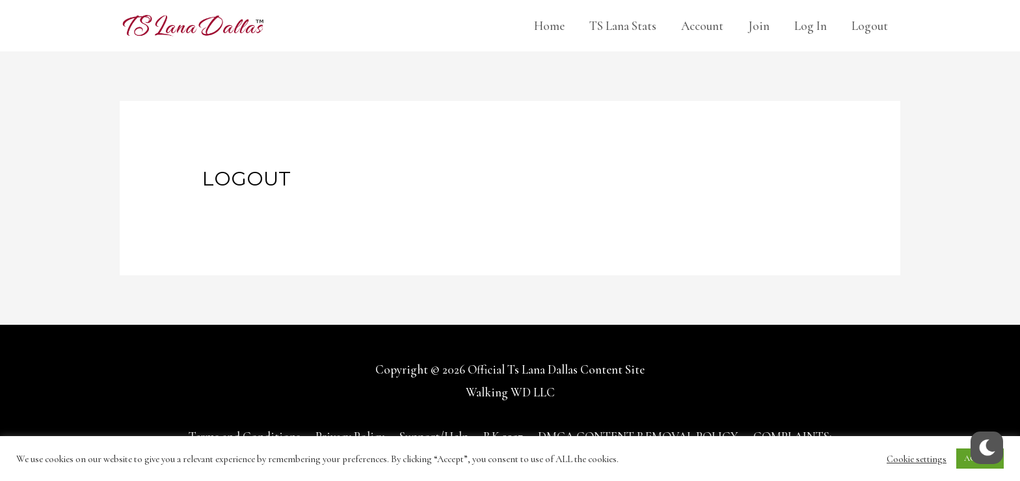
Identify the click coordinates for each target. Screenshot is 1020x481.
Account (702, 25)
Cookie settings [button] (916, 459)
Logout (870, 25)
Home (549, 25)
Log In (810, 25)
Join (759, 25)
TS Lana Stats (622, 25)
